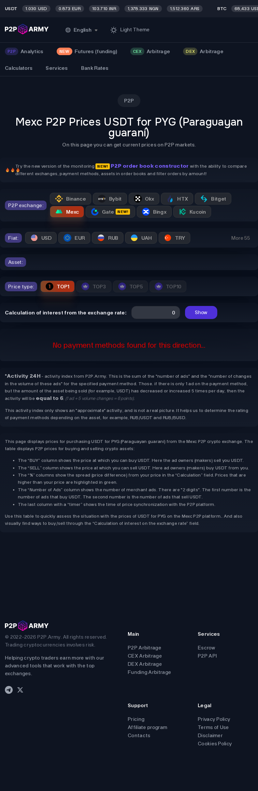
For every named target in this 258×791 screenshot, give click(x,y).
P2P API (207, 656)
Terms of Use (213, 727)
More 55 (240, 238)
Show (201, 312)
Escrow (206, 648)
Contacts (139, 735)
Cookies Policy (215, 743)
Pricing (136, 719)
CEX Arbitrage (145, 656)
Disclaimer (210, 735)
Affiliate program (147, 727)
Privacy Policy (214, 719)
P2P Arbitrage (144, 648)
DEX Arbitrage (145, 664)
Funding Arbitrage (149, 672)
